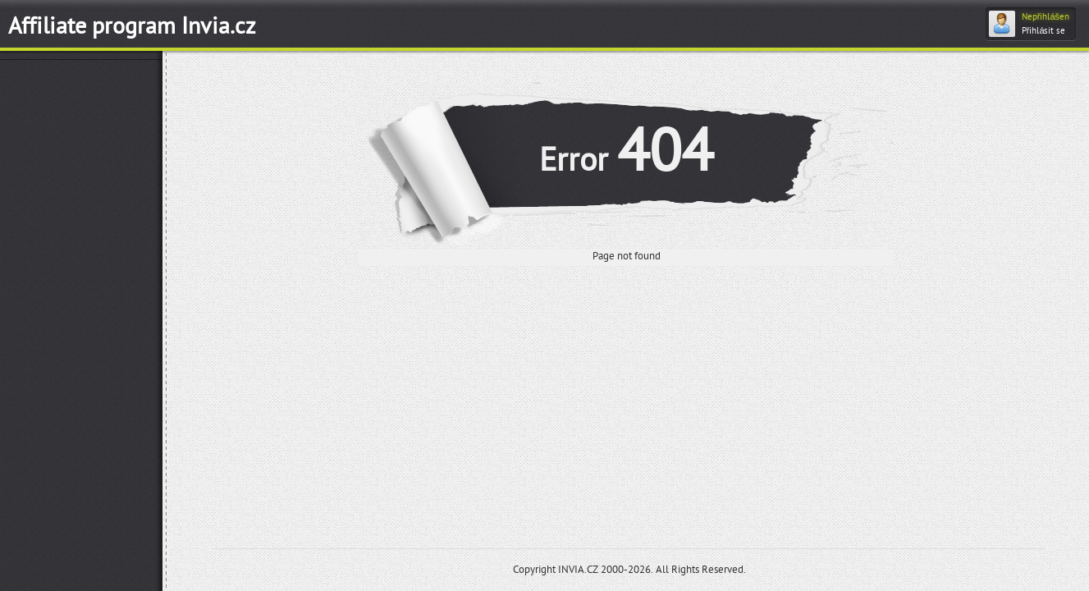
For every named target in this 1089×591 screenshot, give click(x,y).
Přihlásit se (1044, 30)
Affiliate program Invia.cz (132, 26)
